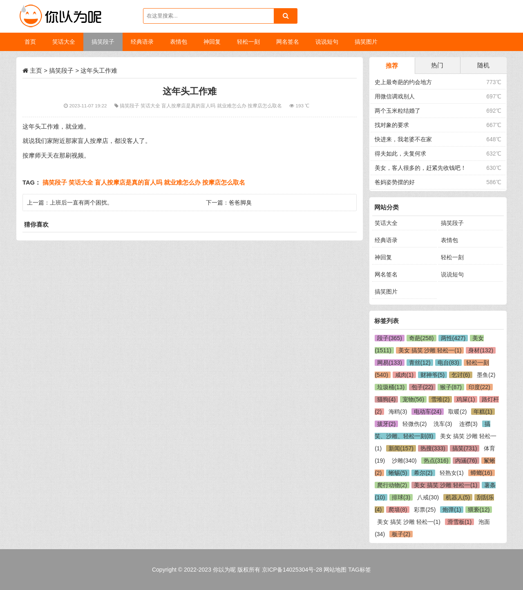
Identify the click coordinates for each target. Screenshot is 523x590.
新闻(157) (401, 448)
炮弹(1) (452, 509)
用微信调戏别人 (395, 96)
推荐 (392, 65)
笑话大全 (151, 105)
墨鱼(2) (486, 375)
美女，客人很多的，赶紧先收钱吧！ (420, 168)
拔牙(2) (386, 424)
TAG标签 (359, 569)
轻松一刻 (452, 257)
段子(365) (389, 338)
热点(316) (436, 460)
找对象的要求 (392, 125)
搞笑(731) (464, 448)
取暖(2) (457, 411)
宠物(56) (413, 399)
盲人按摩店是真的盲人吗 (189, 105)
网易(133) (389, 362)
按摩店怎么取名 (265, 105)
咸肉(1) (404, 375)
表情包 (449, 240)
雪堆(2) (440, 399)
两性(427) (453, 338)
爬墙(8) (398, 509)
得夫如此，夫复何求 (400, 153)
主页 (36, 70)
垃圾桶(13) (391, 387)
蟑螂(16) (481, 473)
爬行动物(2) (392, 485)
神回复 (383, 257)
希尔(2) (423, 473)
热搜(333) (432, 448)
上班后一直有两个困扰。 (81, 202)
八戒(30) (428, 497)
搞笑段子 (61, 70)
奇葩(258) (421, 338)
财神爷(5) (432, 375)
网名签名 (386, 274)
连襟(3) (468, 424)
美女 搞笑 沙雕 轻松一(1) (430, 350)
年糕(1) (483, 411)
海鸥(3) (398, 411)
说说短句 (452, 274)
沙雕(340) (404, 460)
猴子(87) (451, 387)
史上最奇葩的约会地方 (403, 82)
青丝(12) (420, 362)
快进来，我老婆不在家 (403, 139)
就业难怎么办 (232, 105)
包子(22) (422, 387)
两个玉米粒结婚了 (397, 110)
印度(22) (479, 387)
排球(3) (401, 497)
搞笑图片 (386, 291)
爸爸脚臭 (240, 202)
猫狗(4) (386, 399)
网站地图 (335, 569)
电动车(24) (427, 411)
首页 (30, 41)
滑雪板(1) (459, 522)
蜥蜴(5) (398, 473)
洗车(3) (443, 424)
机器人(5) (458, 497)
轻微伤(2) (414, 424)
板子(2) (401, 534)
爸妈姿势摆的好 (395, 182)
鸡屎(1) (465, 399)
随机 (483, 65)
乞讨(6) (460, 375)
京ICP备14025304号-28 (292, 569)
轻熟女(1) (452, 473)
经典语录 (386, 240)
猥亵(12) (478, 509)
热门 (437, 65)
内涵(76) (466, 460)
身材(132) (480, 350)
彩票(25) (425, 509)
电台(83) (448, 362)
